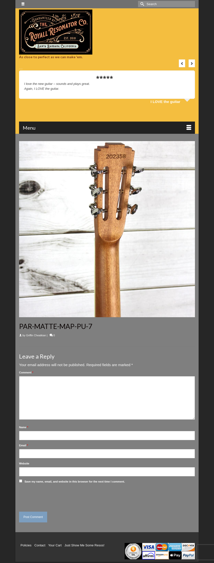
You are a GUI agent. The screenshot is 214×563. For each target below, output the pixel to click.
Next (192, 63)
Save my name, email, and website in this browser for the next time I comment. (74, 481)
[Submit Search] (141, 4)
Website (24, 463)
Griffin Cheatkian (36, 335)
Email (23, 445)
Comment (26, 372)
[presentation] (52, 496)
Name (23, 427)
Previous (182, 63)
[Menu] (107, 128)
